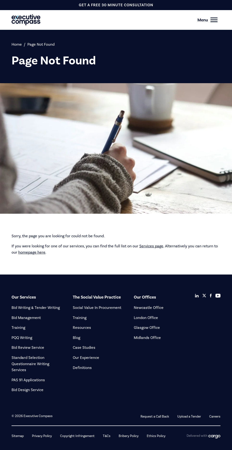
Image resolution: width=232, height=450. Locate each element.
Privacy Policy (42, 436)
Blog (76, 337)
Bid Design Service (27, 390)
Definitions (82, 367)
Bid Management (26, 317)
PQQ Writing (22, 337)
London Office (146, 317)
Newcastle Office (149, 307)
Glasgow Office (147, 327)
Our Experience (86, 357)
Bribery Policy (129, 436)
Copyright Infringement (77, 436)
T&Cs (106, 436)
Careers (214, 416)
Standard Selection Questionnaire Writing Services (30, 363)
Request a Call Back (154, 416)
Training (18, 327)
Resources (82, 327)
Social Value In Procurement (97, 307)
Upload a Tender (189, 416)
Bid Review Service (28, 347)
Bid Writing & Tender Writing (36, 307)
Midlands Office (147, 337)
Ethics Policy (156, 436)
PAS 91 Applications (28, 380)
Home (17, 44)
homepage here (31, 252)
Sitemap (18, 436)
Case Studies (84, 347)
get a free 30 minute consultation (116, 5)
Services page (151, 246)
